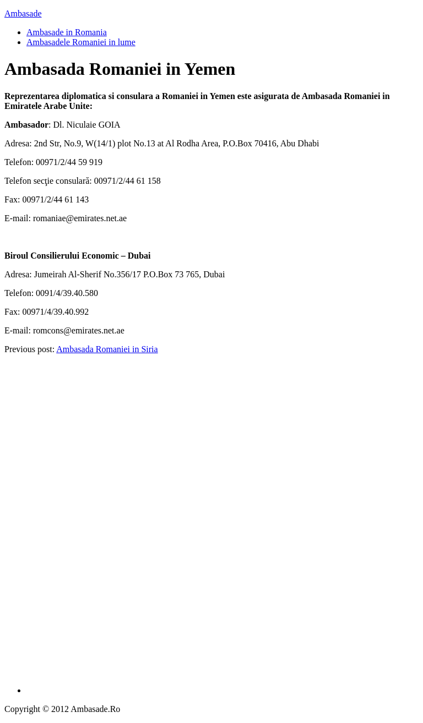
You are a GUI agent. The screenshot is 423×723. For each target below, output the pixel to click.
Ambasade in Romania (66, 32)
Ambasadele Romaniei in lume (80, 42)
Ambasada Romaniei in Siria (107, 349)
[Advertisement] (222, 528)
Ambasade (23, 13)
